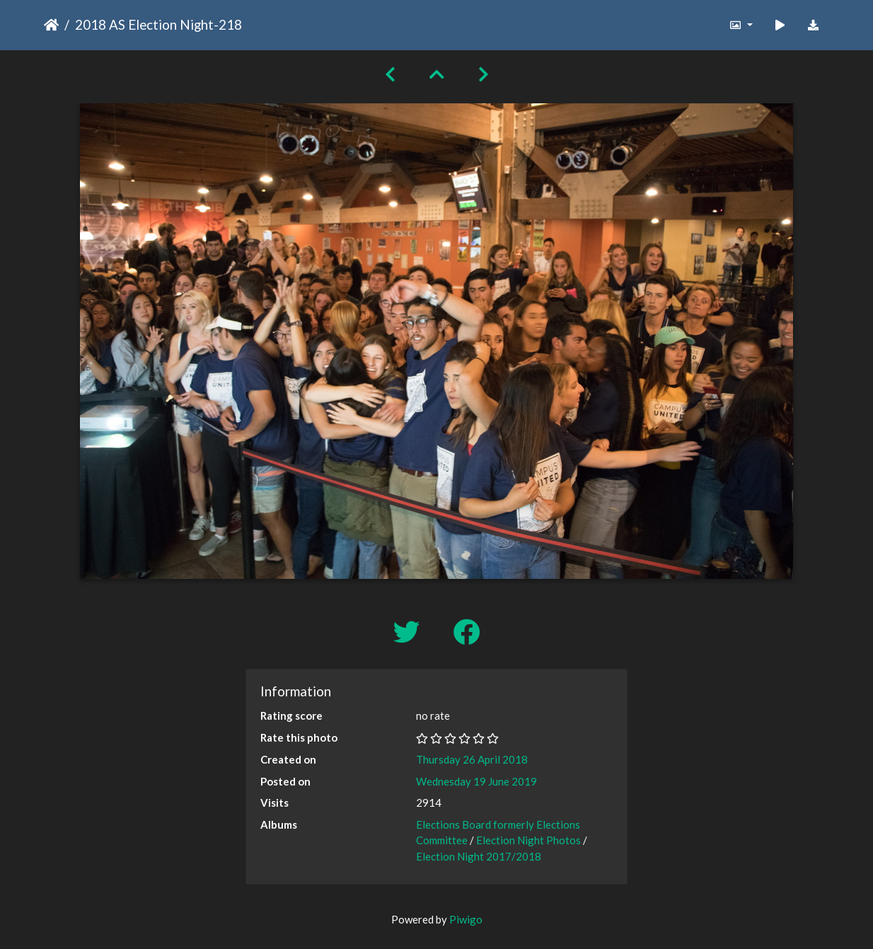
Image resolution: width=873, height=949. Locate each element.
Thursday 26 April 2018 (472, 759)
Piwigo (465, 919)
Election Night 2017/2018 (478, 856)
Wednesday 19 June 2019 (476, 781)
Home (51, 25)
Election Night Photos (528, 840)
